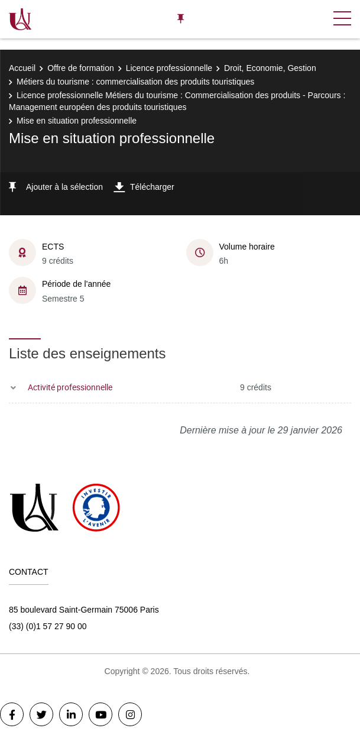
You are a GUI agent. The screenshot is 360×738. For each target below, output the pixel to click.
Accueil (22, 68)
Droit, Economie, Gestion (270, 68)
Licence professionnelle (169, 68)
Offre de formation (80, 68)
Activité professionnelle (70, 387)
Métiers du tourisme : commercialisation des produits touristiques (135, 81)
